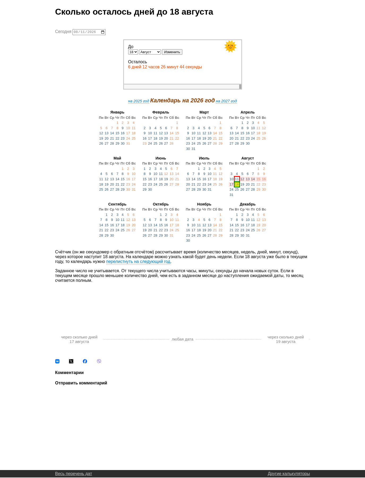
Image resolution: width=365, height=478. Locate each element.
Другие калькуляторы (289, 474)
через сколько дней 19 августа (286, 339)
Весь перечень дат (73, 474)
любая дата (183, 340)
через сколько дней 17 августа (79, 339)
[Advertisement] (182, 304)
